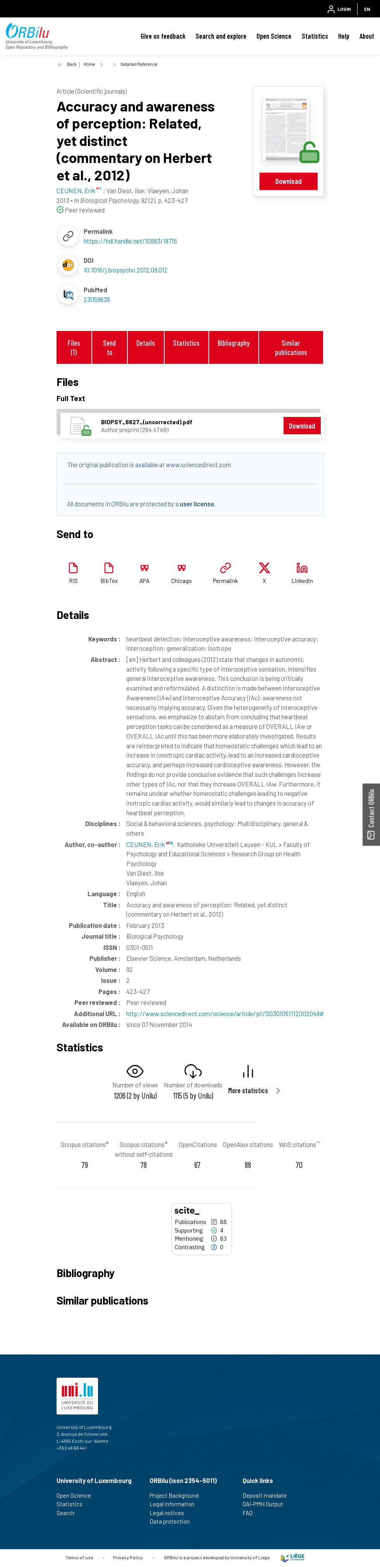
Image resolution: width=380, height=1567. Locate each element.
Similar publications (291, 347)
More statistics (248, 1090)
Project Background (177, 1495)
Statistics (315, 36)
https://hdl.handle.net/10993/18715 (130, 241)
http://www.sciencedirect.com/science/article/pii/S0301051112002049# (225, 1013)
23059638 (97, 299)
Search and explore (221, 36)
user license (197, 503)
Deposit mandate (267, 1495)
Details (145, 342)
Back (72, 64)
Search (69, 1512)
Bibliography (233, 342)
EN (367, 9)
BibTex (109, 580)
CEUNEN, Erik (149, 844)
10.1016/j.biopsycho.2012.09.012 (126, 270)
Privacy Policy (128, 1557)
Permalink (225, 580)
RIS (73, 580)
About (366, 36)
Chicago (181, 580)
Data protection (173, 1521)
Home (89, 64)
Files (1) (74, 347)
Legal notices (170, 1512)
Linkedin (302, 580)
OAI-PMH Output (266, 1503)
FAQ (250, 1512)
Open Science (273, 36)
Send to (109, 347)
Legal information (175, 1503)
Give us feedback (163, 36)
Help (343, 36)
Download (288, 181)
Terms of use (79, 1557)
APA (144, 580)
